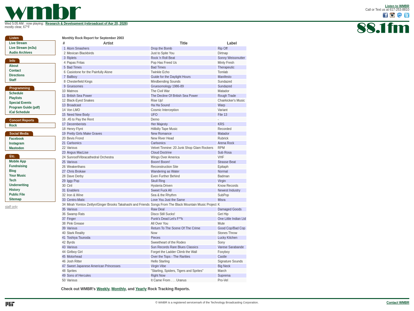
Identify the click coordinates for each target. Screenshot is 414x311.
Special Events (20, 102)
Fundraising (18, 166)
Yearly (141, 289)
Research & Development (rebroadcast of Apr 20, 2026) (86, 23)
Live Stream (18, 43)
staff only (11, 206)
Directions (17, 75)
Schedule (16, 93)
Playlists (15, 98)
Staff (12, 80)
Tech (12, 180)
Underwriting (19, 185)
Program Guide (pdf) (24, 107)
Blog (12, 171)
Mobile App (17, 161)
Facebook (16, 138)
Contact (15, 70)
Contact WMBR (398, 302)
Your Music (17, 175)
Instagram (16, 143)
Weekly (103, 289)
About (13, 65)
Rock (13, 125)
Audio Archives (20, 52)
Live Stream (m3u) (23, 48)
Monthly (119, 289)
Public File (17, 194)
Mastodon (16, 148)
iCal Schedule (19, 112)
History (14, 189)
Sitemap (15, 199)
